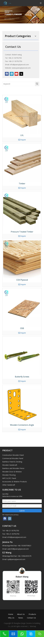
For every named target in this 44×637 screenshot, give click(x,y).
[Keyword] (18, 84)
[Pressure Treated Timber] (22, 211)
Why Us (11, 618)
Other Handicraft (8, 485)
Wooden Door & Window (12, 472)
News (20, 618)
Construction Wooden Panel (13, 455)
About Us (21, 614)
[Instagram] (9, 518)
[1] (22, 584)
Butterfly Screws (22, 376)
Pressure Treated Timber (22, 231)
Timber (22, 183)
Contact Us (31, 618)
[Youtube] (16, 74)
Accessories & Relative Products (14, 481)
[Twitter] (21, 74)
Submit (22, 511)
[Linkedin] (11, 74)
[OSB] (22, 308)
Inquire (22, 140)
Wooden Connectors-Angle (22, 425)
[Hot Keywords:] (37, 84)
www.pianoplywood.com (21, 68)
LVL (22, 135)
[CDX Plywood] (22, 259)
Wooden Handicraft (9, 465)
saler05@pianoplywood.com (18, 549)
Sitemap (33, 626)
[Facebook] (7, 74)
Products (32, 614)
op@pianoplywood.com (16, 559)
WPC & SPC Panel (9, 478)
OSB (22, 328)
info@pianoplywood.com (19, 64)
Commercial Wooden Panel (12, 458)
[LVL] (22, 115)
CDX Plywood (22, 280)
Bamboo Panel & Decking (12, 462)
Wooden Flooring (8, 475)
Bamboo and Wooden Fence (13, 468)
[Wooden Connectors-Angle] (22, 405)
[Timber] (22, 163)
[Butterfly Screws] (22, 356)
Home (10, 614)
